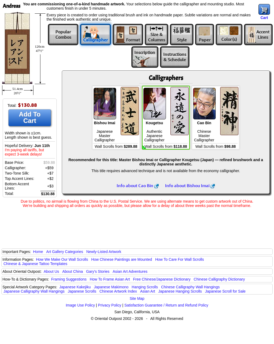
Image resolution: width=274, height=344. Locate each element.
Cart (264, 18)
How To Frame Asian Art (110, 279)
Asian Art (147, 291)
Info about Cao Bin (138, 185)
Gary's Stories (97, 271)
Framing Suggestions (68, 279)
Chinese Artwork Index (118, 291)
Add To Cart (30, 117)
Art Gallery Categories (64, 252)
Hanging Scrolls (145, 287)
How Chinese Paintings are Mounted (121, 259)
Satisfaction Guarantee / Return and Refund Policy (166, 305)
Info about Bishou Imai (190, 185)
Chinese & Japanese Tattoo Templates (35, 264)
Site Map (137, 298)
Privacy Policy (109, 305)
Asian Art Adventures (130, 271)
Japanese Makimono (111, 287)
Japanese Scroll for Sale (225, 291)
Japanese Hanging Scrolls (180, 291)
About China (72, 271)
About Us (51, 271)
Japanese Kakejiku (75, 287)
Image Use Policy (80, 305)
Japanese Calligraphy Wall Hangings (33, 291)
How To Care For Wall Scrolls (179, 259)
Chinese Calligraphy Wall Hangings (190, 287)
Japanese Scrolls (82, 291)
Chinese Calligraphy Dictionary (219, 279)
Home (38, 252)
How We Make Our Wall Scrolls (62, 259)
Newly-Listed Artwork (103, 252)
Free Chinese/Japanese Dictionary (162, 279)
